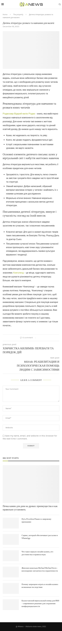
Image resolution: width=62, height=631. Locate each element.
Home (5, 14)
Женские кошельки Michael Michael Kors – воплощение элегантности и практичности (40, 569)
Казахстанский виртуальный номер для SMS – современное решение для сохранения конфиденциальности (40, 604)
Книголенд (18, 272)
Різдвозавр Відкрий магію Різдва (19, 113)
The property (18, 14)
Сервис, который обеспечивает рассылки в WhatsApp (40, 536)
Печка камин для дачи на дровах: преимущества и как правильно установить (30, 508)
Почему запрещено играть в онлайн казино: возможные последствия (40, 585)
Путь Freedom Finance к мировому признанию (36, 520)
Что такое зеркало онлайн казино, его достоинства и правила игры (37, 553)
